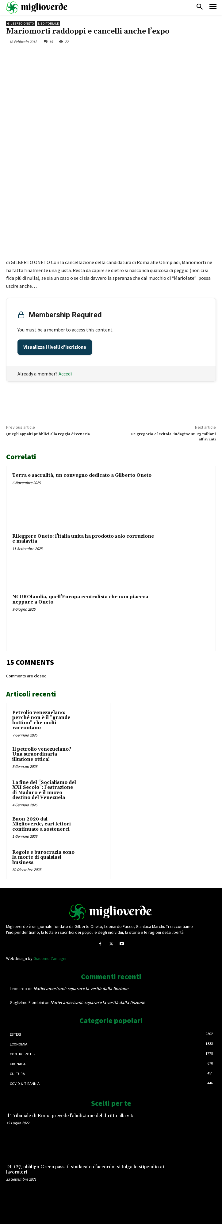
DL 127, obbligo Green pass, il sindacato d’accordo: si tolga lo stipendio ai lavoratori (85, 1169)
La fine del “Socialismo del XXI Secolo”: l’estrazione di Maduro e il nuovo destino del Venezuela (44, 790)
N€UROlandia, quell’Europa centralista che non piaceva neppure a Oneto (80, 599)
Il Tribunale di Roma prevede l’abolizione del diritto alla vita (70, 1116)
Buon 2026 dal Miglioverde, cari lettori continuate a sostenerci (41, 824)
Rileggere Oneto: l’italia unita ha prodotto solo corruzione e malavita (83, 538)
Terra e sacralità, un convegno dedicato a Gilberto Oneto (81, 475)
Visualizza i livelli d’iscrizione (54, 347)
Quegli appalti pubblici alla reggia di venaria (48, 434)
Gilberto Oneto (20, 23)
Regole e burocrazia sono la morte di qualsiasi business (43, 857)
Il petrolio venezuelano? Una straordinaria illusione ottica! (41, 754)
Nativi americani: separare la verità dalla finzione (80, 988)
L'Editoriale (48, 23)
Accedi (65, 374)
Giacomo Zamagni (49, 958)
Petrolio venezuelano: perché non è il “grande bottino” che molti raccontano (41, 720)
